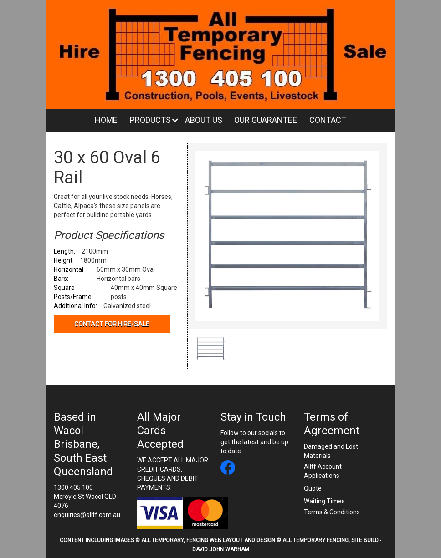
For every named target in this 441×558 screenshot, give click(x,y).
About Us (203, 120)
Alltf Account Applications (323, 471)
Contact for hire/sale (111, 324)
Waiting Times (324, 501)
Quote (313, 488)
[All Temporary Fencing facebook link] (227, 468)
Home (106, 120)
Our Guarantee (265, 120)
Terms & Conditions (332, 512)
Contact (327, 120)
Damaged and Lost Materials (331, 451)
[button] (151, 120)
